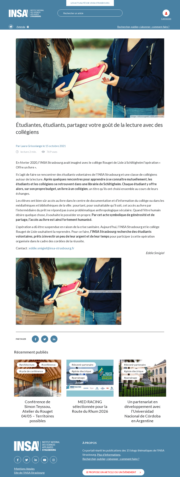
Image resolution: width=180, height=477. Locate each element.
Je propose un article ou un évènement (113, 472)
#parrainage (78, 377)
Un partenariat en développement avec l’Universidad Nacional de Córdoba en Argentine (142, 411)
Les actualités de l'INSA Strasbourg (90, 3)
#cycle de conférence (31, 371)
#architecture (26, 364)
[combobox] (89, 13)
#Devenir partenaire (82, 364)
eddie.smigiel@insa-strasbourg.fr (51, 248)
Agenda (23, 26)
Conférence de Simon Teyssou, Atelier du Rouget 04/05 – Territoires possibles (37, 411)
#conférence (48, 364)
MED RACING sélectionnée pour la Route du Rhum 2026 (90, 406)
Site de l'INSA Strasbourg (29, 472)
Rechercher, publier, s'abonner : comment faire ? (143, 26)
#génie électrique (81, 371)
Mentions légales (24, 468)
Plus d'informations (108, 454)
